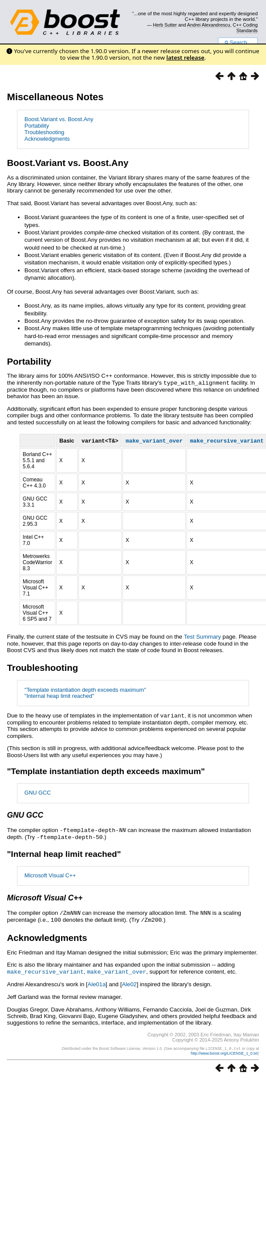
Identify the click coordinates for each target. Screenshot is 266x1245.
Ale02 (129, 982)
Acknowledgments (47, 138)
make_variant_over (116, 970)
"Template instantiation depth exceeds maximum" (85, 690)
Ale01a (97, 982)
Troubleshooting (44, 132)
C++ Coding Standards (245, 27)
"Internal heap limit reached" (59, 696)
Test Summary (202, 637)
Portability (36, 125)
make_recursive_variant (45, 970)
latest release (186, 57)
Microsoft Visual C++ (50, 874)
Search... (238, 43)
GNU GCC (37, 792)
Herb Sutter (165, 24)
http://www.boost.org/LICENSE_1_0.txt (224, 1051)
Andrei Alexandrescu (208, 24)
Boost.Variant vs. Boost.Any (58, 119)
